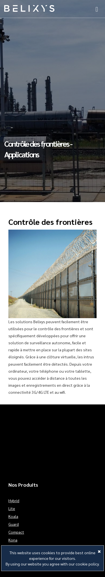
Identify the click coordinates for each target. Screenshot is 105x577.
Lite (11, 512)
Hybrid (13, 504)
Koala (13, 519)
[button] (96, 8)
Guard (13, 527)
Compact (16, 535)
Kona (12, 543)
